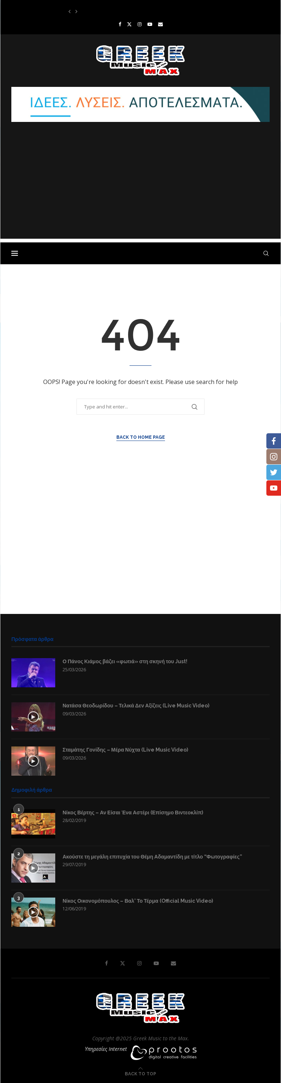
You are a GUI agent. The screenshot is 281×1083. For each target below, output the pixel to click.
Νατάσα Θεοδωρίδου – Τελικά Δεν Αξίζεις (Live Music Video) (136, 705)
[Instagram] (140, 24)
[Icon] (33, 716)
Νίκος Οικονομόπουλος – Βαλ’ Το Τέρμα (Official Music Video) (138, 901)
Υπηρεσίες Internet (106, 1048)
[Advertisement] (140, 188)
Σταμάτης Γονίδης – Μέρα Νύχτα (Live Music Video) (125, 750)
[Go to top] (140, 1073)
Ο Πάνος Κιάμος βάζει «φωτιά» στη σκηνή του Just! (125, 661)
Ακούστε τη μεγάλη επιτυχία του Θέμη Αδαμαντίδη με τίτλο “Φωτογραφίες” (152, 857)
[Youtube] (149, 24)
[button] (69, 11)
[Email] (160, 24)
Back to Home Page (140, 437)
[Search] (266, 253)
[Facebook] (120, 24)
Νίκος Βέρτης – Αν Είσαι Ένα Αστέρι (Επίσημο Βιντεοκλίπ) (133, 812)
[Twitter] (129, 24)
